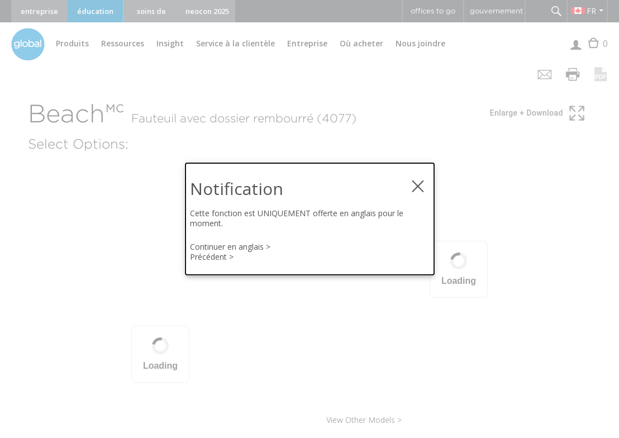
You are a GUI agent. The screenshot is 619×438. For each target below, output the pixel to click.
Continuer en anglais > (230, 247)
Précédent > (212, 257)
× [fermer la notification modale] (418, 182)
